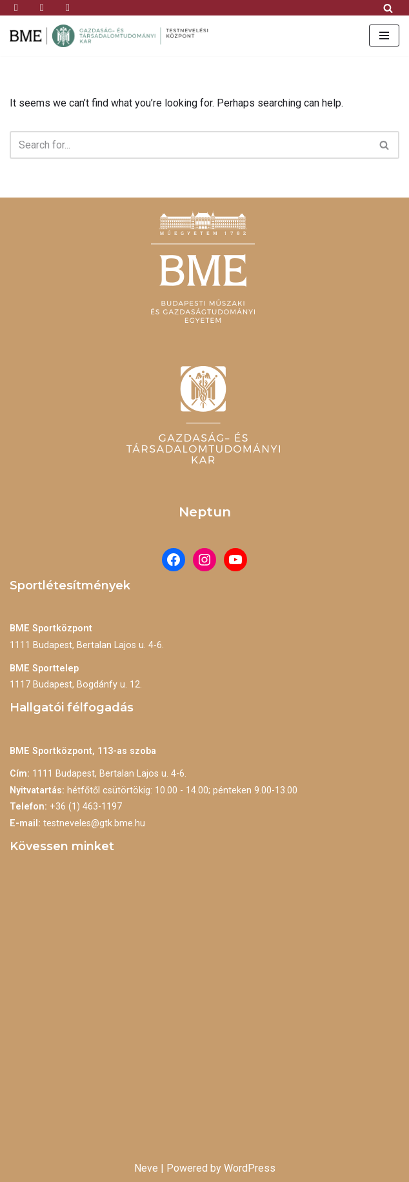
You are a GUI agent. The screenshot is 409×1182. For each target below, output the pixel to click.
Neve (146, 1168)
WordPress (249, 1168)
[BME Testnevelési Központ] (113, 36)
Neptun (205, 512)
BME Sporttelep (44, 668)
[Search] (388, 8)
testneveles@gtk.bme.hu (94, 823)
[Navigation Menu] (384, 35)
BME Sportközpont (51, 628)
